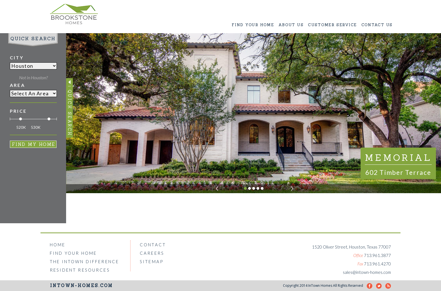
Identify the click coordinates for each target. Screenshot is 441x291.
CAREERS (152, 253)
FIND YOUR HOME (253, 24)
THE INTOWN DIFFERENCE (84, 261)
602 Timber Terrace (398, 172)
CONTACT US (377, 24)
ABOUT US (290, 24)
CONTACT (153, 244)
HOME (58, 244)
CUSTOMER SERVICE (332, 24)
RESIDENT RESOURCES (80, 269)
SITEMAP (151, 261)
